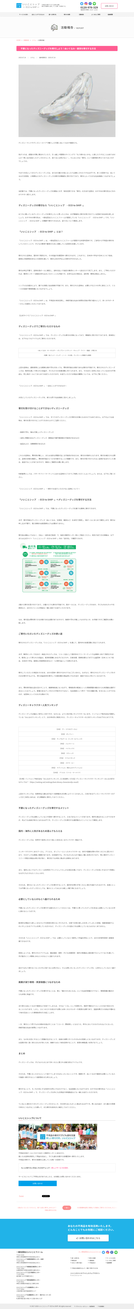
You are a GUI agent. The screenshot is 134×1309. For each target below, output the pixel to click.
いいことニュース (77, 1275)
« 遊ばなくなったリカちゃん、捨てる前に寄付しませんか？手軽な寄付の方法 (36, 1208)
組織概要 (110, 14)
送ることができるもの (38, 14)
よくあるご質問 (95, 14)
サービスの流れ (23, 14)
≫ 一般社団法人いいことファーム (90, 1252)
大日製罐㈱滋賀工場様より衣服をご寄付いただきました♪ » (96, 1208)
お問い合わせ (38, 1183)
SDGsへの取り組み (77, 1263)
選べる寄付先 (52, 14)
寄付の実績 (67, 14)
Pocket (21, 1196)
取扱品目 (74, 1260)
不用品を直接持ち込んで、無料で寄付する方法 (85, 1268)
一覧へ (67, 1208)
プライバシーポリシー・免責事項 (85, 1306)
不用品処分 (92, 1263)
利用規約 (101, 1306)
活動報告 (81, 14)
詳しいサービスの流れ (59, 1168)
